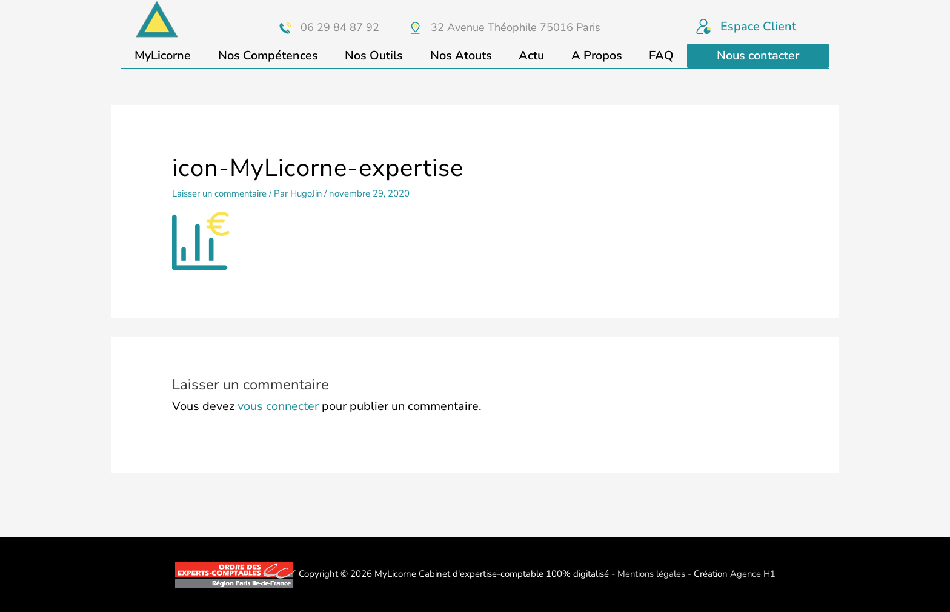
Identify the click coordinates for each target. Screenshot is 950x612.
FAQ (661, 55)
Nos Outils (374, 55)
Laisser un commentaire (220, 193)
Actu (531, 55)
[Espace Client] (703, 26)
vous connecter (278, 406)
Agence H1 (753, 574)
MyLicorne (163, 55)
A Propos (596, 55)
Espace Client (758, 26)
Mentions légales (650, 574)
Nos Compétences (268, 55)
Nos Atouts (461, 55)
